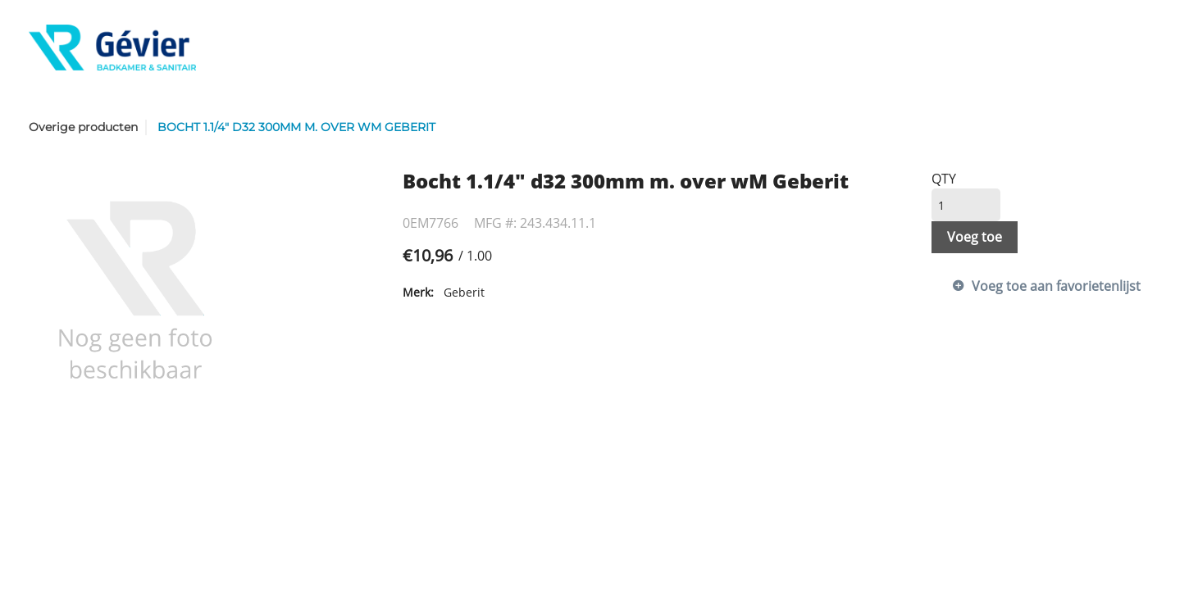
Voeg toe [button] (974, 237)
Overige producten (83, 127)
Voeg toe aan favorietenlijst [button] (1056, 286)
